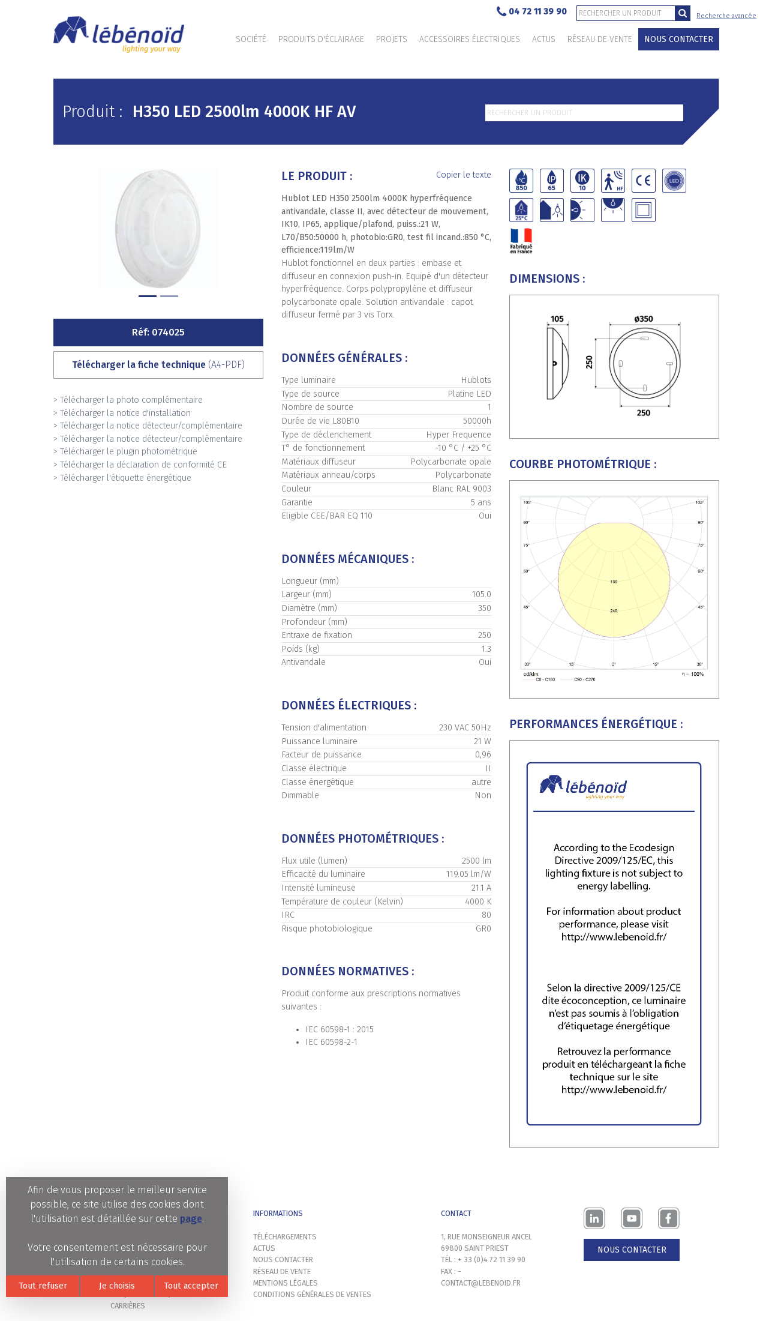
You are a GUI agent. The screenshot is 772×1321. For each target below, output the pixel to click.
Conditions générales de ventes (312, 1294)
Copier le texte (463, 175)
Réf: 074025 (158, 332)
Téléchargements (285, 1236)
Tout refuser (43, 1286)
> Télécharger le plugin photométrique (125, 452)
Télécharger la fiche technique (158, 364)
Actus (543, 39)
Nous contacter (678, 39)
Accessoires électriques (469, 39)
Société (251, 39)
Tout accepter (191, 1286)
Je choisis (117, 1286)
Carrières (127, 1305)
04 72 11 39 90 (532, 12)
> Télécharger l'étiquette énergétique (122, 478)
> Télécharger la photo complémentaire (128, 400)
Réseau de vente (599, 39)
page (191, 1218)
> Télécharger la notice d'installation (122, 413)
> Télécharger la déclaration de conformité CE (140, 465)
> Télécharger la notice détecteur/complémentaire (147, 426)
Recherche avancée (726, 16)
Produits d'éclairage (321, 39)
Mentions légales (285, 1282)
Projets (391, 39)
